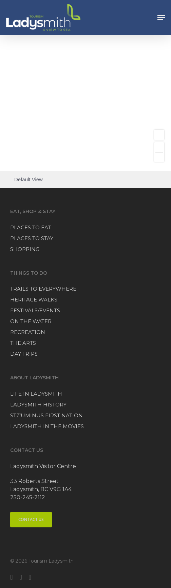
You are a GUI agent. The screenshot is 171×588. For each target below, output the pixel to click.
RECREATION (27, 332)
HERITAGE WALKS (33, 299)
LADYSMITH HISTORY (38, 404)
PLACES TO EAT (30, 227)
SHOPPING (24, 249)
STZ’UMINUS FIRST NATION (46, 415)
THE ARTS (23, 343)
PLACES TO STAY (31, 238)
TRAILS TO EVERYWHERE (43, 289)
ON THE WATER (31, 321)
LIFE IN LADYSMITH (36, 394)
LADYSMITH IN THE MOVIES (47, 426)
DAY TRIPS (24, 354)
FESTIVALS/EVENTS (35, 310)
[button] (161, 17)
